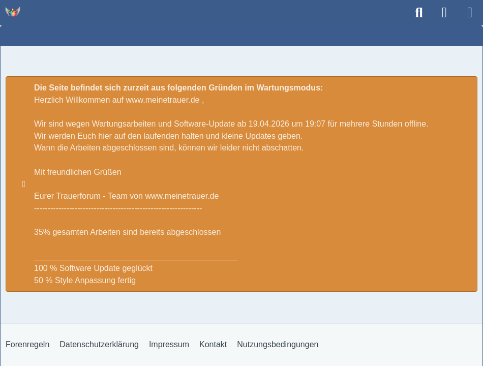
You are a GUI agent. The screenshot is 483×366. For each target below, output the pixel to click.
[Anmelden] (444, 12)
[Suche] (419, 13)
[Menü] (470, 13)
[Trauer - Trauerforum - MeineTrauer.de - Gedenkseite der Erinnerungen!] (12, 12)
